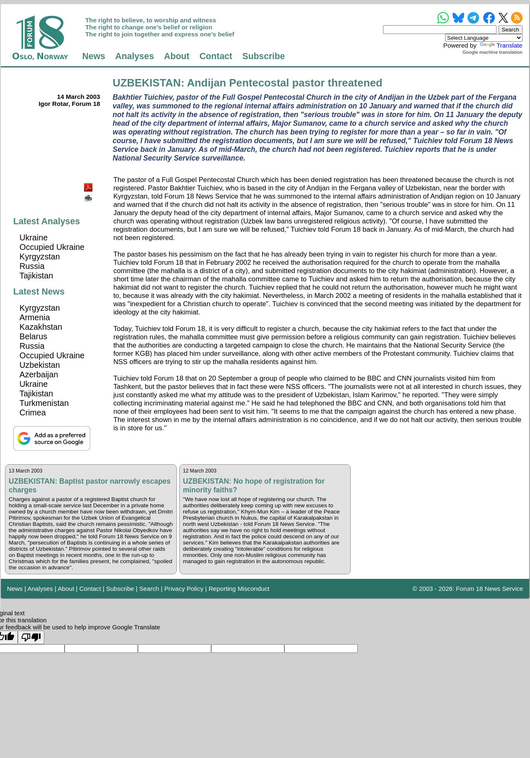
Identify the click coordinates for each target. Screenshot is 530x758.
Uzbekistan (39, 364)
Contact (216, 56)
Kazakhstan (40, 326)
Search (149, 588)
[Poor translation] (31, 637)
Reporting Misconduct (239, 588)
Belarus (33, 336)
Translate (500, 45)
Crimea (32, 412)
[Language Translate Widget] (484, 38)
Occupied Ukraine (51, 247)
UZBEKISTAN (147, 83)
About (176, 56)
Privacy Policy (184, 588)
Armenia (34, 317)
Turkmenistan (44, 403)
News (93, 56)
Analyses (134, 56)
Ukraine (33, 237)
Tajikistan (36, 275)
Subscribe (263, 56)
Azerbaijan (38, 374)
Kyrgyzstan (39, 256)
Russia (31, 266)
